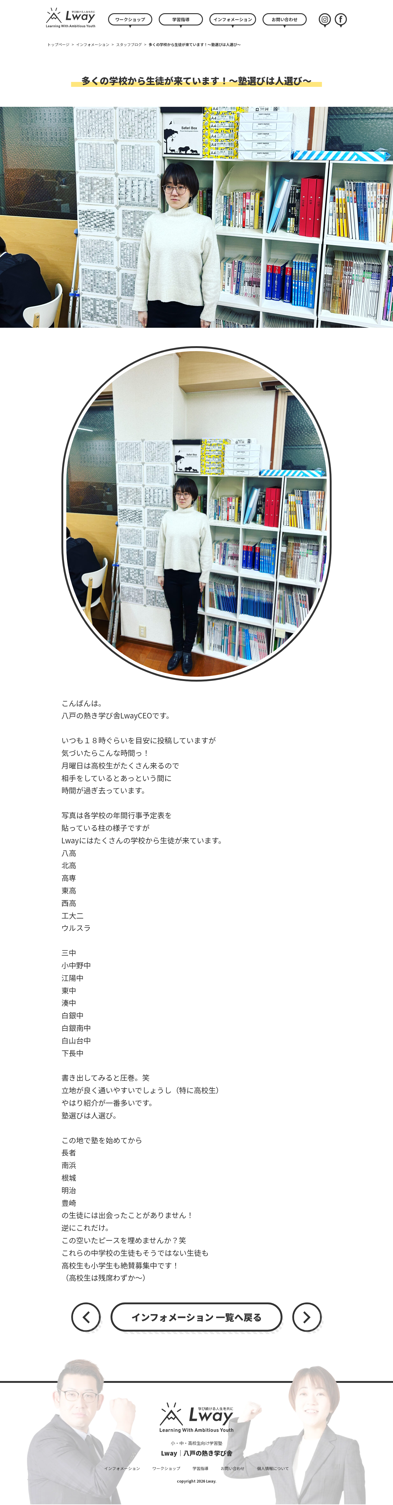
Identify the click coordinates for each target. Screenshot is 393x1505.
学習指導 (180, 19)
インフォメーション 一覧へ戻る (196, 1317)
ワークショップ (130, 19)
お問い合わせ (285, 19)
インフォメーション (232, 19)
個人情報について (273, 1468)
